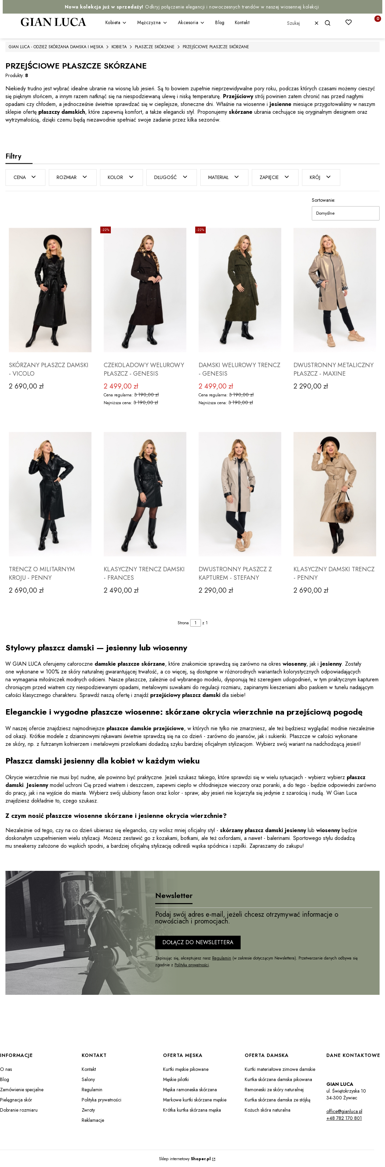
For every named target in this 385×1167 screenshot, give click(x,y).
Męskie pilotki (176, 1078)
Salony (88, 1078)
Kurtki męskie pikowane (185, 1068)
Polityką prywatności (192, 964)
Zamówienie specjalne (21, 1088)
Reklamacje (93, 1119)
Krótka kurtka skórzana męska (192, 1109)
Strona (183, 622)
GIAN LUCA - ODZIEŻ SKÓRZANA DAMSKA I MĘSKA (56, 47)
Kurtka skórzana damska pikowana (278, 1078)
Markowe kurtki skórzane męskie (194, 1099)
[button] (330, 23)
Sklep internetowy (185, 1158)
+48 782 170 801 (344, 1117)
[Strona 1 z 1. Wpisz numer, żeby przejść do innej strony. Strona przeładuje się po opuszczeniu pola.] (195, 622)
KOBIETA (119, 47)
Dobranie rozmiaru (19, 1109)
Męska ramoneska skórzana (190, 1088)
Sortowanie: (323, 199)
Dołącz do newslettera (198, 942)
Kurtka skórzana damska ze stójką (277, 1099)
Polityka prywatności (101, 1099)
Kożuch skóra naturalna (267, 1109)
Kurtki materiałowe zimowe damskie (280, 1068)
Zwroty (88, 1109)
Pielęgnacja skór (16, 1099)
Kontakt (89, 1068)
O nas (6, 1068)
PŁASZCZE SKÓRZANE (155, 47)
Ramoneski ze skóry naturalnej (274, 1088)
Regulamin (221, 957)
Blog (4, 1078)
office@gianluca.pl (344, 1110)
